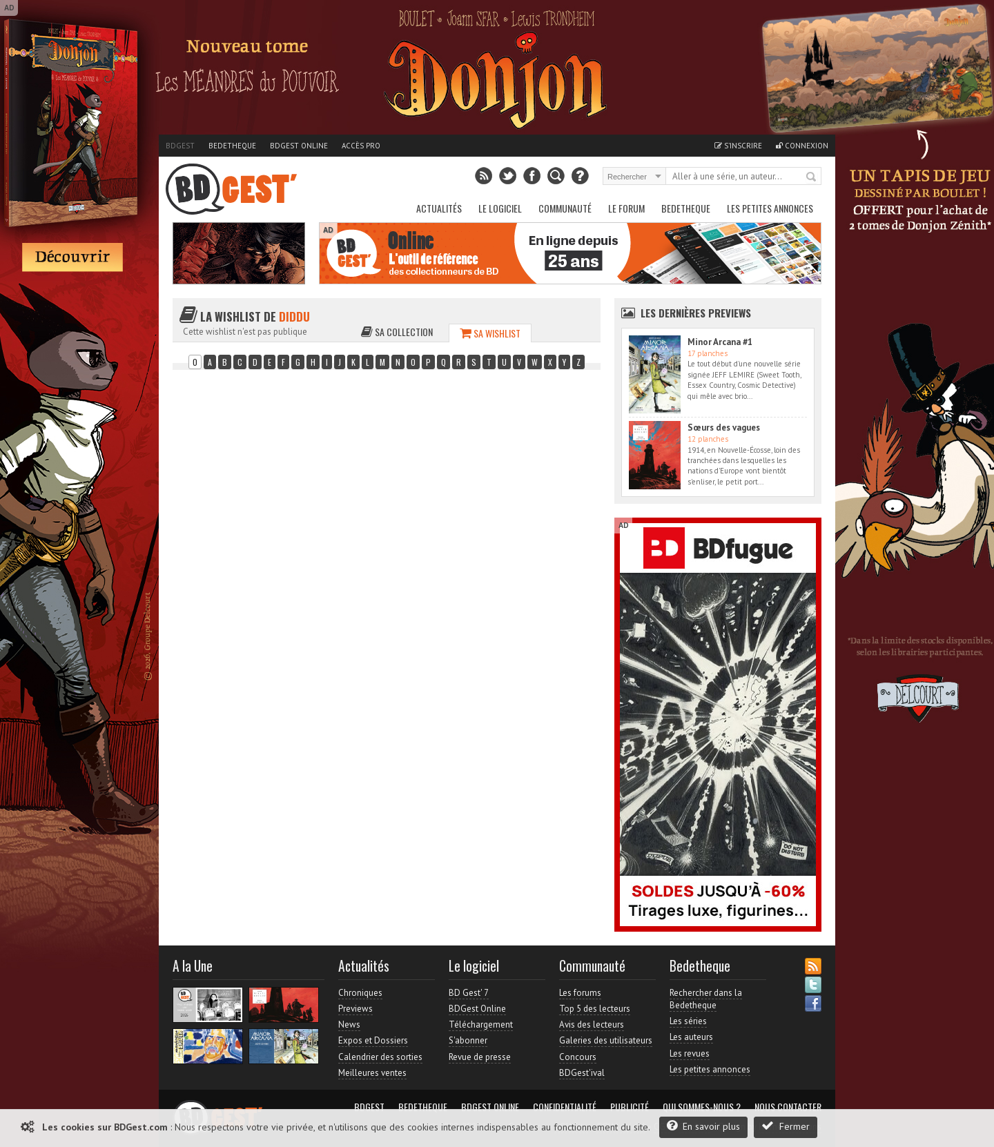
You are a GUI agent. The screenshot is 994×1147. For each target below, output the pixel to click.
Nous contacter (787, 1107)
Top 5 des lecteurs (594, 1008)
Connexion (802, 145)
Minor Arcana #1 (720, 342)
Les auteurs (691, 1037)
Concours (577, 1057)
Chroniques (360, 993)
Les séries (688, 1021)
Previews (355, 1008)
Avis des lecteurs (591, 1024)
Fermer (785, 1126)
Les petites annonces (770, 208)
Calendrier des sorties (380, 1057)
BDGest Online (299, 145)
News (349, 1024)
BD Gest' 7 (469, 993)
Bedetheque (232, 145)
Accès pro (361, 145)
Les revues (690, 1053)
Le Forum (626, 208)
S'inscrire (738, 145)
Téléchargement (481, 1024)
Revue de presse (480, 1057)
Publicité (629, 1107)
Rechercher (811, 177)
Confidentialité (564, 1107)
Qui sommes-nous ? (702, 1107)
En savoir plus (703, 1126)
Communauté (565, 208)
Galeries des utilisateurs (605, 1040)
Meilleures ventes (372, 1073)
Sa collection (397, 331)
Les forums (580, 993)
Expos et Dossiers (373, 1040)
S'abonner (468, 1040)
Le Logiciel (500, 208)
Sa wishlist (490, 333)
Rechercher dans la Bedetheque (706, 999)
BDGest (180, 145)
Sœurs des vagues (724, 427)
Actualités (439, 208)
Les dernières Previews (696, 312)
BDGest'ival (582, 1073)
